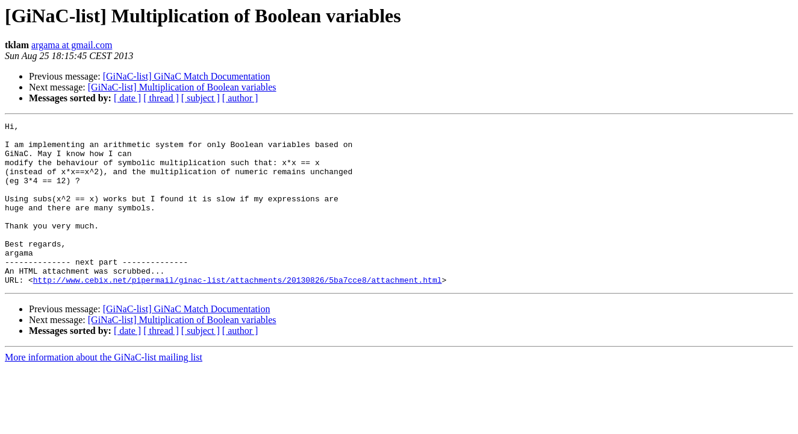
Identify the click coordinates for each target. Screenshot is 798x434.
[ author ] (240, 98)
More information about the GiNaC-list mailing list (103, 390)
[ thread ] (161, 98)
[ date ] (127, 98)
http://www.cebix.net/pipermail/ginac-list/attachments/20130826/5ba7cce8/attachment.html (237, 312)
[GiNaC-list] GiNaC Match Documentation (186, 76)
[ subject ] (200, 98)
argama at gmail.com (71, 45)
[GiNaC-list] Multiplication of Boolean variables (182, 87)
